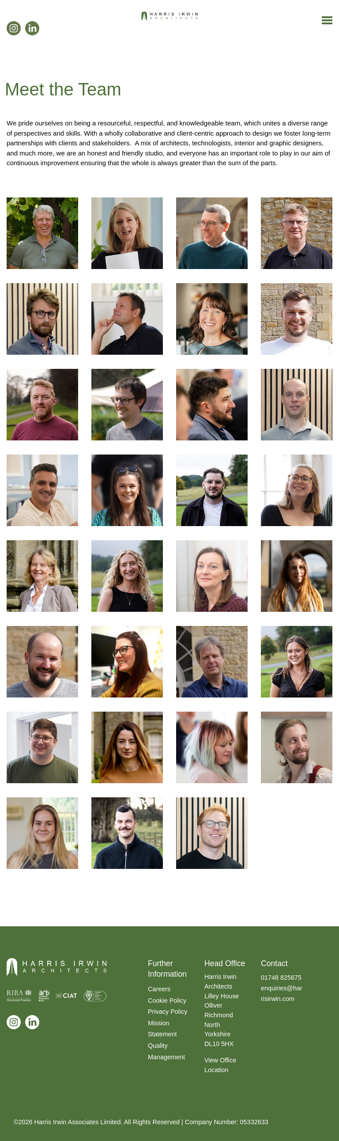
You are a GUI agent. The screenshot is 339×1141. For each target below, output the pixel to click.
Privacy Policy (168, 1011)
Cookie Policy (167, 1000)
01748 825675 (281, 977)
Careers (159, 989)
